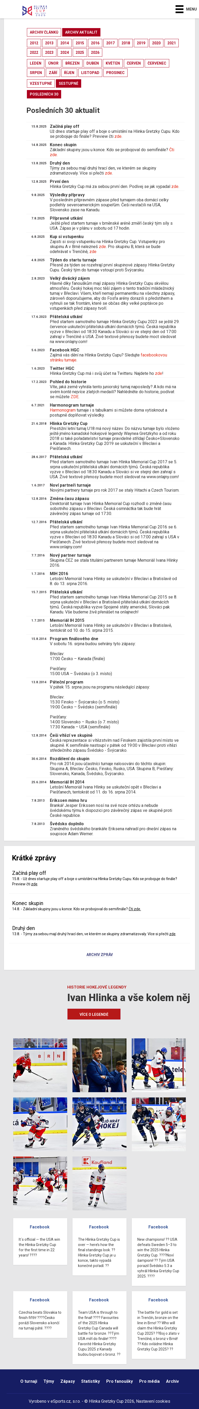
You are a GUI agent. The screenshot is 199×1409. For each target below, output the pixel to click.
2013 (49, 43)
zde (118, 136)
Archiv (172, 1381)
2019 (141, 43)
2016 (95, 43)
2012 (34, 43)
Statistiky (90, 1381)
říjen (69, 73)
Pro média (149, 1381)
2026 (95, 52)
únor (53, 63)
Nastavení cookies (153, 1401)
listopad (90, 73)
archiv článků (44, 32)
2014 (64, 43)
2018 (126, 43)
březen (72, 63)
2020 (156, 43)
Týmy (48, 1381)
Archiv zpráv (99, 955)
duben (92, 63)
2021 (171, 43)
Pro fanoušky (119, 1381)
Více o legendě (94, 1014)
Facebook (40, 1226)
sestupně (68, 83)
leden (35, 63)
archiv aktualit (81, 32)
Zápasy (67, 1381)
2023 (49, 52)
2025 (80, 52)
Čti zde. (135, 909)
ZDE (75, 396)
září (53, 73)
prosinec (115, 73)
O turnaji (28, 1381)
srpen (36, 73)
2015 (80, 43)
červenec (157, 63)
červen (134, 63)
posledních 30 (44, 94)
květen (113, 63)
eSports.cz (61, 1401)
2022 (34, 52)
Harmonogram (63, 410)
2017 (110, 43)
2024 (64, 52)
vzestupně (41, 83)
